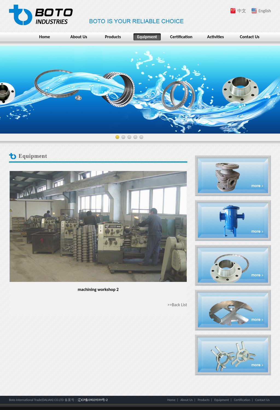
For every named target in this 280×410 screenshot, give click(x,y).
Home (44, 36)
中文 (241, 10)
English (264, 10)
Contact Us (249, 36)
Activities (215, 36)
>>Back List (177, 304)
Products (113, 36)
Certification (181, 36)
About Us (78, 36)
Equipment (147, 36)
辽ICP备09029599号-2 (93, 400)
